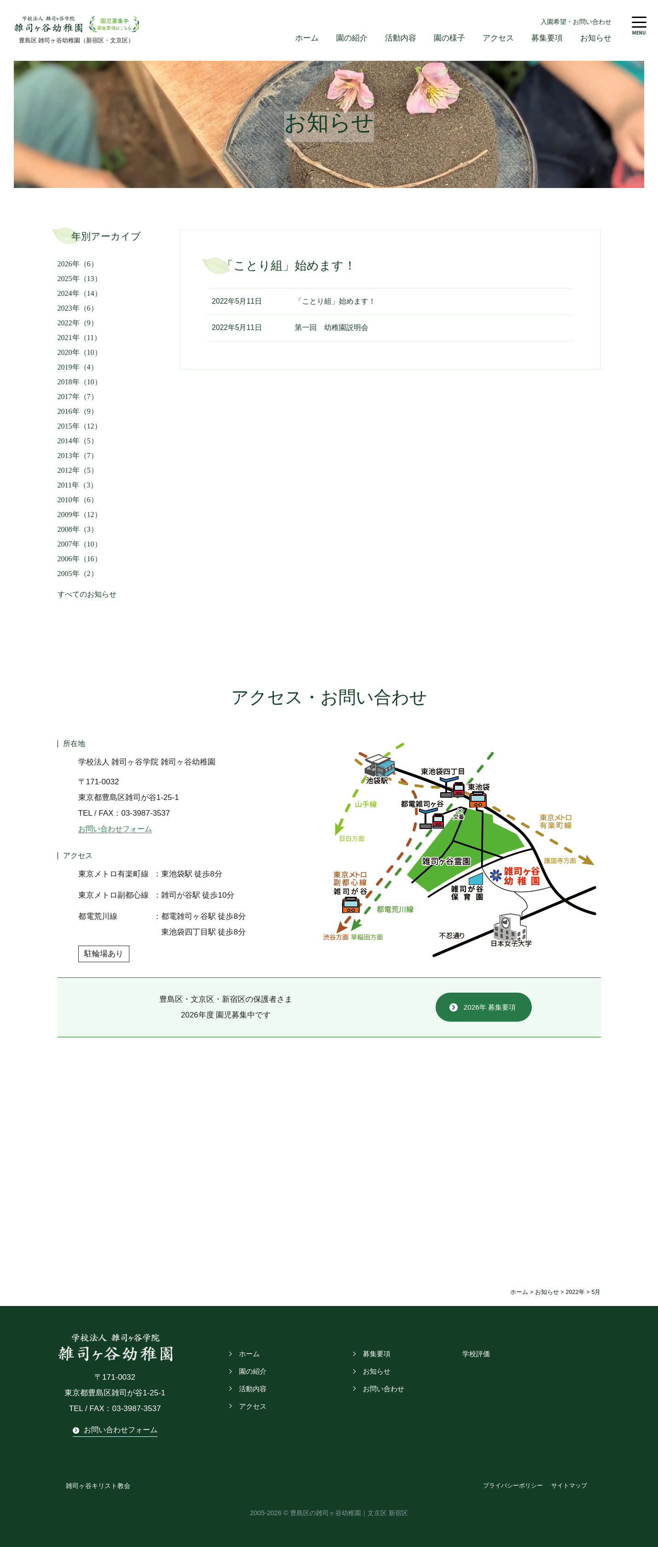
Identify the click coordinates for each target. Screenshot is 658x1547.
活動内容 (400, 38)
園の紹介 (351, 38)
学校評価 (475, 1354)
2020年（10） (80, 353)
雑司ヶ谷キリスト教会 (96, 1485)
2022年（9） (78, 323)
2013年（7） (78, 456)
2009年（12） (80, 515)
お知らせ (595, 38)
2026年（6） (78, 264)
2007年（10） (80, 544)
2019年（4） (78, 367)
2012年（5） (78, 471)
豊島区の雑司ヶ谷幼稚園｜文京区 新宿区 (349, 1512)
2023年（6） (78, 308)
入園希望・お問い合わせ (576, 21)
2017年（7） (78, 397)
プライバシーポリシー (513, 1485)
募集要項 (547, 38)
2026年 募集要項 (489, 1008)
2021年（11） (79, 338)
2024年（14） (80, 294)
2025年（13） (80, 279)
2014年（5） (78, 441)
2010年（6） (78, 500)
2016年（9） (78, 412)
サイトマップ (569, 1485)
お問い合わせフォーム (117, 829)
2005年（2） (78, 574)
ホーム (307, 38)
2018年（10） (80, 382)
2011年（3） (78, 485)
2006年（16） (80, 559)
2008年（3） (78, 530)
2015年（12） (80, 426)
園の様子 (449, 38)
